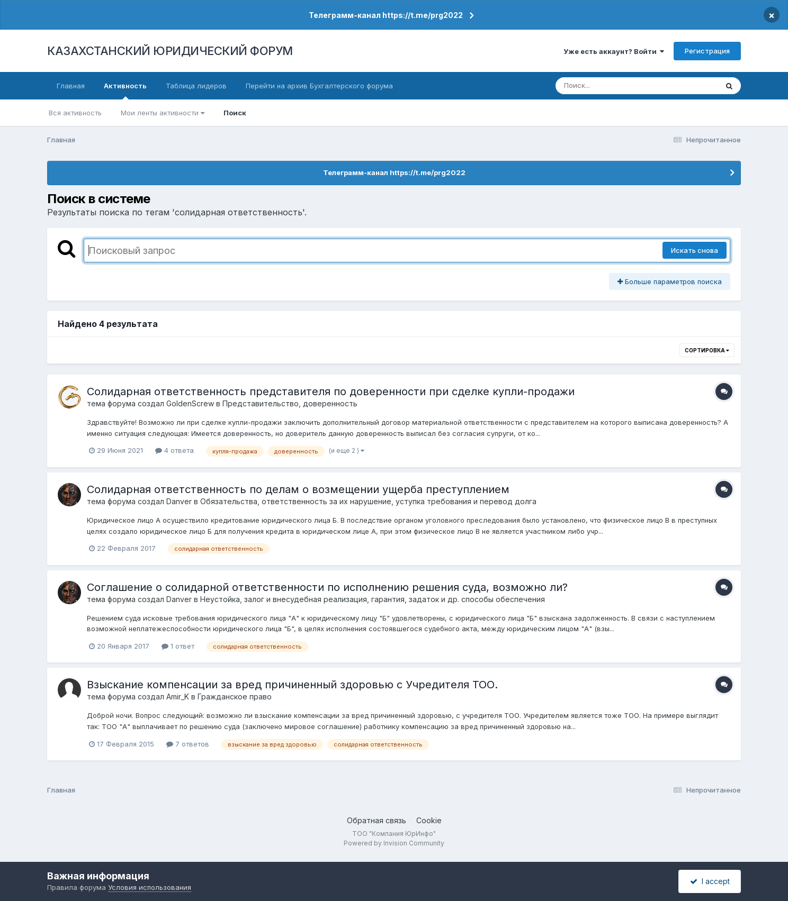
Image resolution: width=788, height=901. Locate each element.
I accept (710, 881)
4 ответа (174, 450)
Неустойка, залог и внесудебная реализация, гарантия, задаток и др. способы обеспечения (372, 599)
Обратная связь (376, 820)
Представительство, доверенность (289, 403)
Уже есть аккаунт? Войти (613, 51)
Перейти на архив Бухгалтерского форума (319, 85)
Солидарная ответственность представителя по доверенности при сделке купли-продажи (331, 391)
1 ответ (178, 646)
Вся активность (75, 112)
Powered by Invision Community (394, 843)
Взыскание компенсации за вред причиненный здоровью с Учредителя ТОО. (292, 684)
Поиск (234, 112)
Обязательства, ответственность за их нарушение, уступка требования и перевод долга (368, 501)
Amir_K (177, 696)
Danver (179, 501)
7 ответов (187, 744)
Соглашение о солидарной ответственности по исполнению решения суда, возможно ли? (327, 587)
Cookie (429, 820)
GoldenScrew (190, 403)
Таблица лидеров (196, 85)
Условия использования (149, 887)
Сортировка (707, 350)
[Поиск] (616, 85)
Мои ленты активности (162, 112)
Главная (71, 85)
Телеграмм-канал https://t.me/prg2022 (386, 15)
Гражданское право (235, 696)
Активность (125, 90)
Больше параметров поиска (669, 281)
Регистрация (707, 51)
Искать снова (694, 250)
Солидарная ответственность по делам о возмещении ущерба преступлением (298, 489)
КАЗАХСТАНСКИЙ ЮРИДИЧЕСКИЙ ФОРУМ (170, 51)
